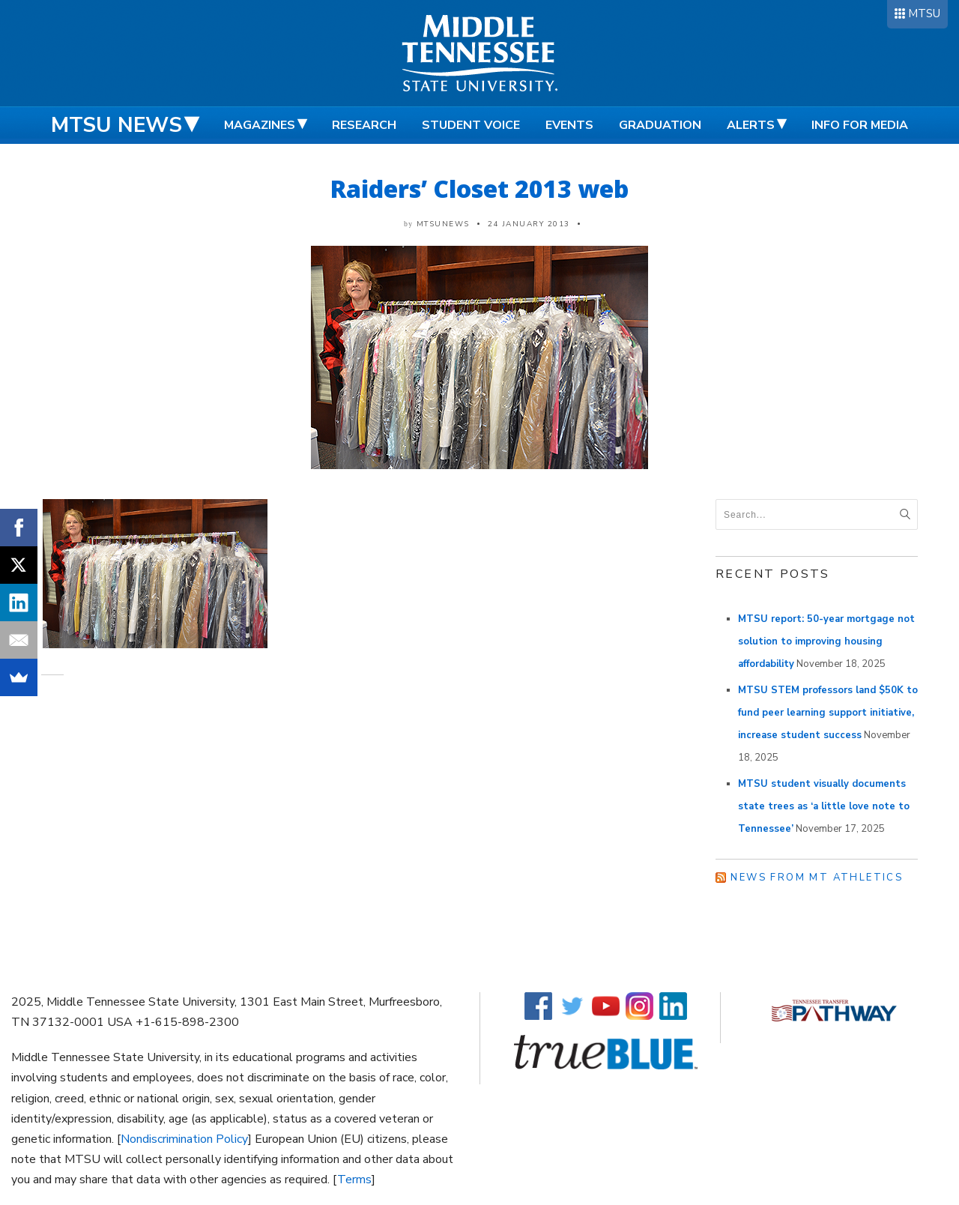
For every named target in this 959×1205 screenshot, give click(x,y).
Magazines (259, 125)
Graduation (660, 125)
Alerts (751, 125)
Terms (354, 1179)
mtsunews (443, 224)
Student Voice (471, 125)
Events (569, 125)
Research (364, 125)
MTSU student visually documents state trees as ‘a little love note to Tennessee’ (824, 806)
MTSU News (116, 125)
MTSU (924, 13)
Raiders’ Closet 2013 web (479, 188)
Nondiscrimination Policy (184, 1139)
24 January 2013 (529, 224)
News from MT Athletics (816, 877)
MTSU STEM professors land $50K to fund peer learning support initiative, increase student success (828, 712)
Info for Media (859, 125)
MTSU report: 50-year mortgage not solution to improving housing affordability (826, 641)
